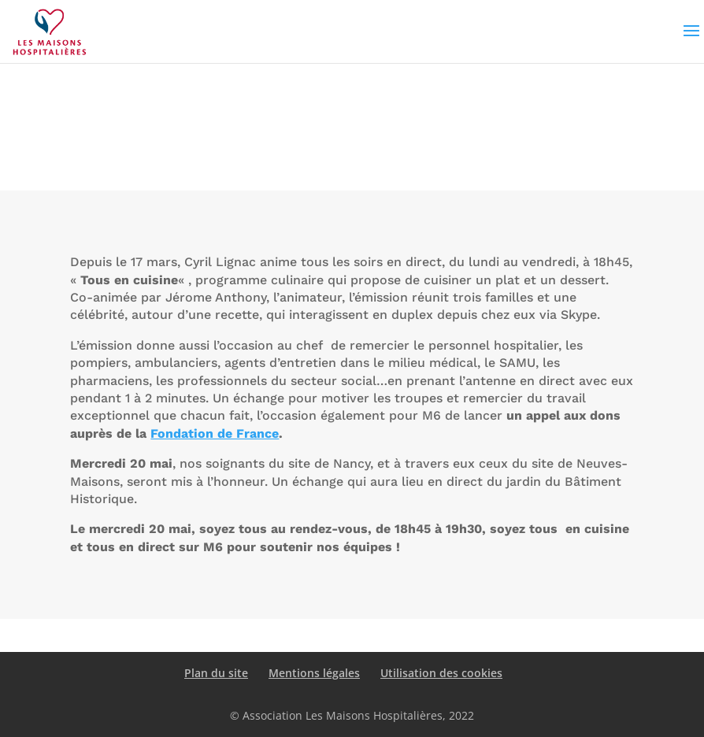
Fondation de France (214, 433)
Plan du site (216, 672)
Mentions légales (314, 672)
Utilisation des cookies (441, 672)
